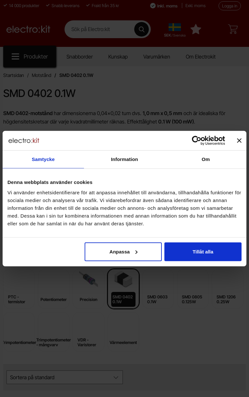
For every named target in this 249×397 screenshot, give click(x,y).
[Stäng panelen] (239, 140)
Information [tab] (124, 159)
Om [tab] (206, 159)
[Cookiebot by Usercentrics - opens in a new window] (196, 140)
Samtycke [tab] (43, 159)
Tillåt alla (203, 251)
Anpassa (124, 251)
